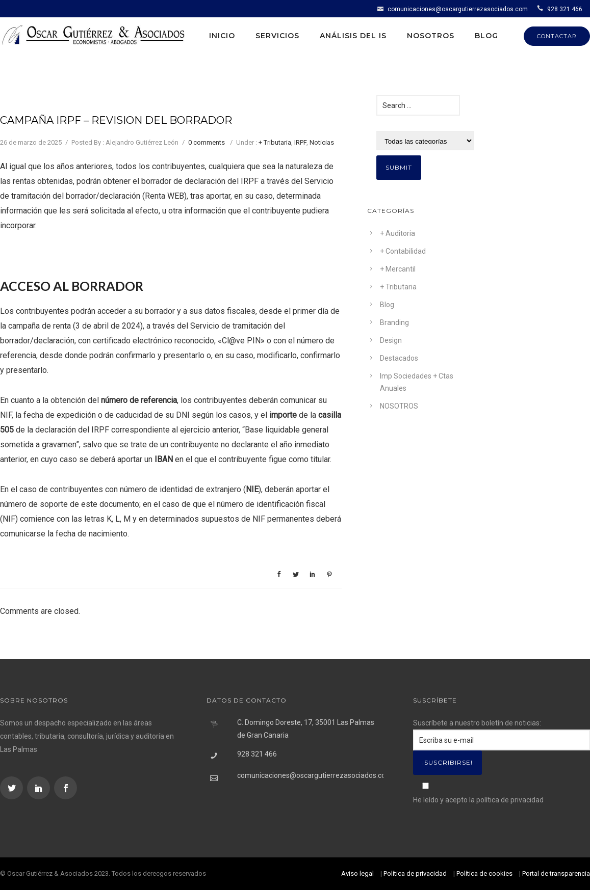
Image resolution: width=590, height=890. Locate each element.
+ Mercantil (398, 269)
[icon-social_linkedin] (40, 787)
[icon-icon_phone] (541, 8)
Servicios (277, 35)
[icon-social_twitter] (12, 787)
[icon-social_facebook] (65, 787)
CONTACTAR (557, 36)
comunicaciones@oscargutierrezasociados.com (458, 9)
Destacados (399, 358)
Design (391, 340)
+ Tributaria (275, 142)
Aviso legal (357, 873)
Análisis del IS (353, 35)
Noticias (322, 142)
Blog (486, 35)
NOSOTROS (399, 406)
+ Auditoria (397, 233)
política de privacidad (510, 800)
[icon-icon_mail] (381, 8)
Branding (394, 322)
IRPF (300, 142)
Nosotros (430, 35)
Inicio (222, 35)
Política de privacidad (415, 873)
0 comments (206, 142)
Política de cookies (484, 873)
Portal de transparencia (556, 873)
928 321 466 (564, 9)
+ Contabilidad (403, 251)
